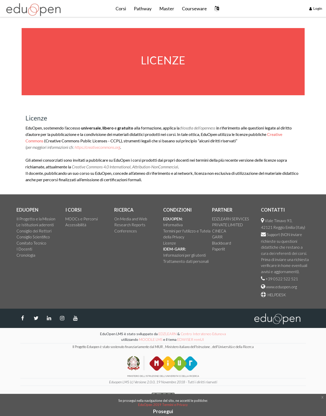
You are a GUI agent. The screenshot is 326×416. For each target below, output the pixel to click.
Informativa (173, 224)
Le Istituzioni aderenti (35, 224)
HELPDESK (276, 294)
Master (166, 8)
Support (273, 234)
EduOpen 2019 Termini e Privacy (163, 405)
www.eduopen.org (281, 286)
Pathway (143, 8)
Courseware (194, 8)
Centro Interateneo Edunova (203, 334)
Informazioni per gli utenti (184, 255)
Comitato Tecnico (31, 243)
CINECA (219, 231)
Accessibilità (75, 224)
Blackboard (221, 243)
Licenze (169, 243)
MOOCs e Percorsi (81, 218)
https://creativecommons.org (97, 147)
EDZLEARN (167, 334)
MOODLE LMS (150, 339)
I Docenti (24, 249)
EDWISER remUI (191, 339)
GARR (217, 237)
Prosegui (163, 411)
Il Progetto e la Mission (35, 218)
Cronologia (25, 255)
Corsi (121, 8)
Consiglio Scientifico (33, 237)
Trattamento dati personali (186, 261)
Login (315, 8)
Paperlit (218, 249)
